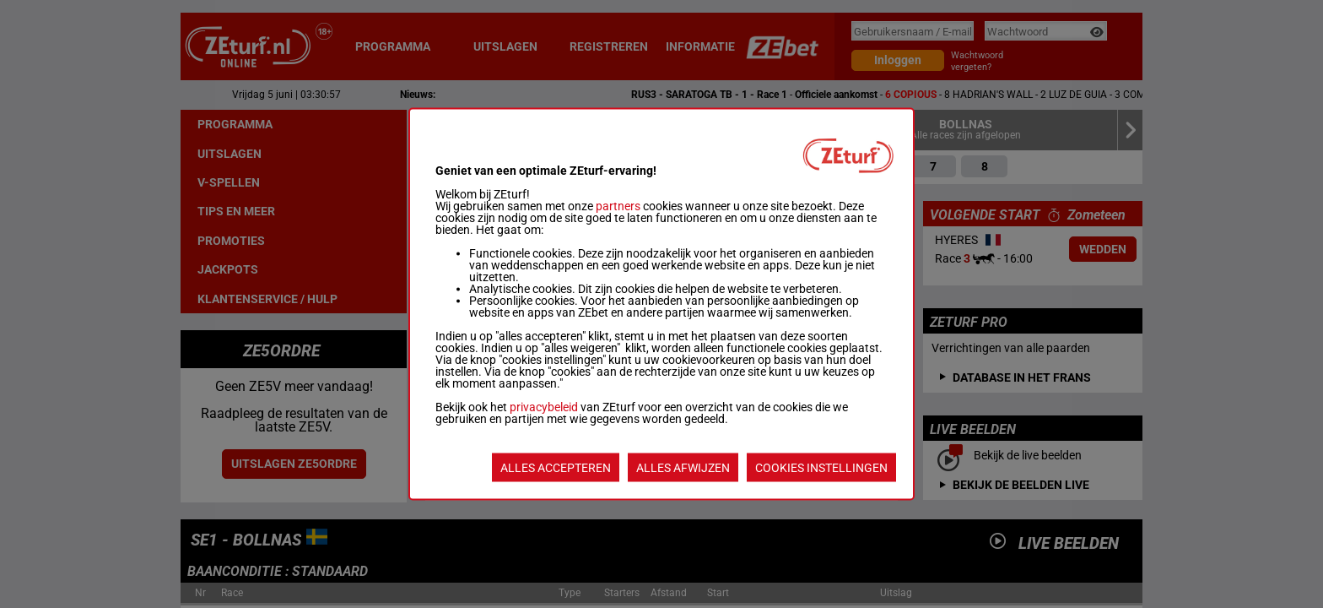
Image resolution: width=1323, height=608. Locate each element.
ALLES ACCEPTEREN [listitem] (555, 468)
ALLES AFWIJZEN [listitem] (683, 468)
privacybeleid (544, 407)
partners (618, 206)
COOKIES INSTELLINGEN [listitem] (821, 468)
